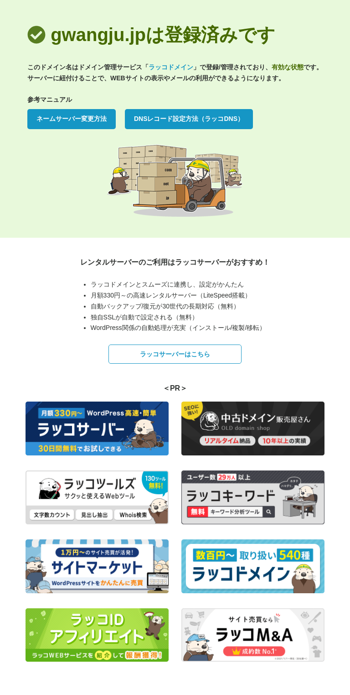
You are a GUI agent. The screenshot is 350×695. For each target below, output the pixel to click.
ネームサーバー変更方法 (71, 118)
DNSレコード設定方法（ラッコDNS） (189, 118)
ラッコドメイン (171, 67)
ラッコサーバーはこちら (175, 354)
